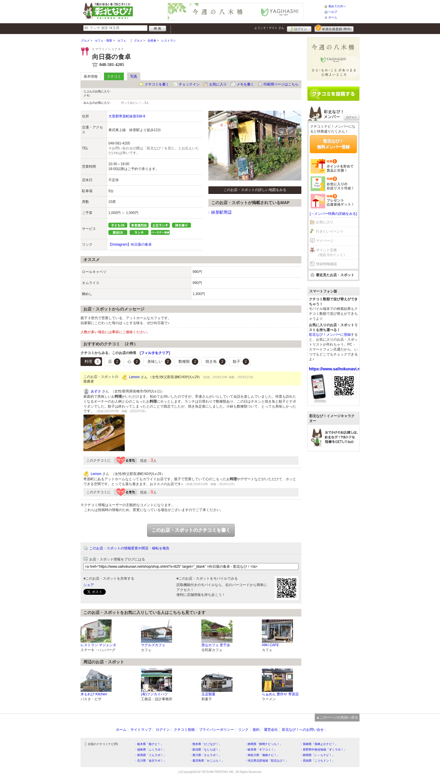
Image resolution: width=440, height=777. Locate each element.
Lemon (134, 377)
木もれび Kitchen (94, 694)
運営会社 (271, 730)
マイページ (324, 241)
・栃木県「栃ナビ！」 (148, 744)
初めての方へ (337, 6)
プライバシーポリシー (216, 730)
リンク (243, 730)
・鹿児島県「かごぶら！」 (206, 760)
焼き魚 (215, 361)
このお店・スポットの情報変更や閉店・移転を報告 (129, 548)
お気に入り (218, 84)
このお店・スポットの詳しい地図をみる (254, 190)
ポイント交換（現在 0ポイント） (331, 252)
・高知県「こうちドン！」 (317, 760)
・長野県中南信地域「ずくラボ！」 (323, 749)
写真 (133, 76)
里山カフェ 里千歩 (215, 645)
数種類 (188, 361)
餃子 (241, 361)
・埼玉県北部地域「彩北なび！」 (266, 760)
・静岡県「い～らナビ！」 (317, 755)
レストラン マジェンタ (98, 645)
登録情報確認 (326, 264)
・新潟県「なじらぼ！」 (205, 749)
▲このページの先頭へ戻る (337, 717)
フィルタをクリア (155, 353)
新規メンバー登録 (334, 28)
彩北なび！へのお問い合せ (303, 730)
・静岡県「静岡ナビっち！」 (263, 744)
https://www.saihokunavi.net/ (337, 369)
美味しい (159, 361)
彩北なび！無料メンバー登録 (333, 144)
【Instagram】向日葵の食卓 (130, 244)
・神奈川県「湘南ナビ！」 (262, 755)
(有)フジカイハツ (154, 694)
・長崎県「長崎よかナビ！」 (319, 744)
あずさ (96, 391)
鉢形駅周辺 (221, 212)
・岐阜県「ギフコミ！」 (261, 749)
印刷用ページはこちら (281, 84)
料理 (93, 361)
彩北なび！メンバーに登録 (330, 335)
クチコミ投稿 (184, 730)
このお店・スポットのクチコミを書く (190, 530)
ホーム (332, 17)
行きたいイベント (330, 231)
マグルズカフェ (153, 645)
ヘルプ (332, 11)
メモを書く (245, 84)
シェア (88, 585)
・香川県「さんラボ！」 (205, 755)
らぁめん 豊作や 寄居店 (280, 694)
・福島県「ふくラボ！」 (150, 749)
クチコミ (114, 76)
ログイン (299, 28)
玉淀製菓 (208, 694)
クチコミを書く (157, 84)
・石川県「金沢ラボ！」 (150, 760)
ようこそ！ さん (269, 27)
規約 (256, 730)
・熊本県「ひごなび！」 (205, 744)
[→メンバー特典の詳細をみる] (333, 214)
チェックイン (189, 84)
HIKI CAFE (270, 645)
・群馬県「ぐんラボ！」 (150, 755)
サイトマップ (140, 730)
